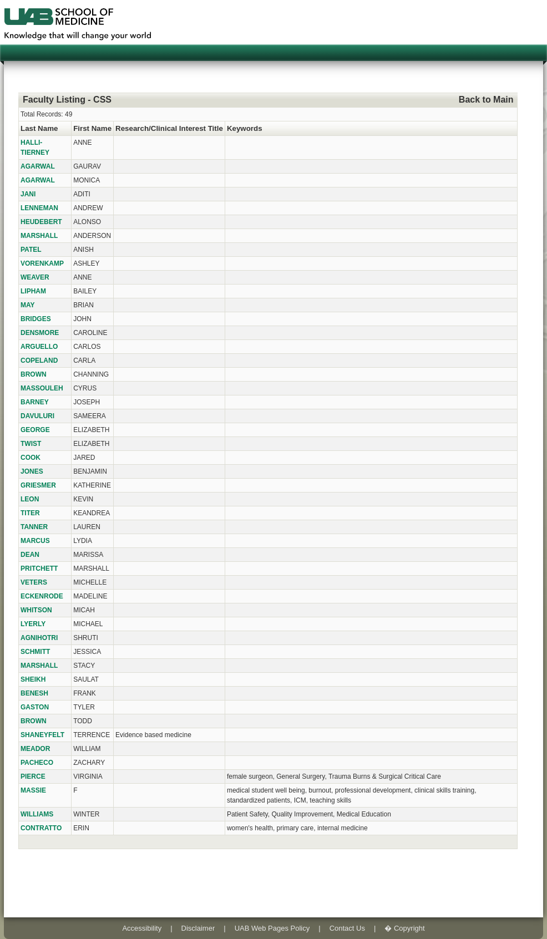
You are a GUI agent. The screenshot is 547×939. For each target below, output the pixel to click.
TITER (30, 513)
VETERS (34, 582)
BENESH (34, 693)
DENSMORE (40, 333)
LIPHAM (33, 291)
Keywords (244, 128)
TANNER (34, 527)
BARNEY (35, 402)
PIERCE (33, 776)
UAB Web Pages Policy (272, 928)
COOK (30, 457)
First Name (92, 128)
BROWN (34, 374)
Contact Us (347, 928)
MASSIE (33, 790)
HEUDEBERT (41, 222)
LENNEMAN (39, 208)
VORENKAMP (42, 263)
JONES (32, 471)
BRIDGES (36, 319)
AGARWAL (38, 166)
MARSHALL (39, 236)
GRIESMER (38, 485)
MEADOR (35, 749)
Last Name (39, 128)
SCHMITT (35, 652)
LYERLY (33, 624)
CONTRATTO (41, 828)
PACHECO (37, 763)
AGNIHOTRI (39, 638)
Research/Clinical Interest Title (169, 128)
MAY (28, 305)
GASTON (35, 707)
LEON (30, 499)
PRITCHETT (39, 568)
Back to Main (486, 99)
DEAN (30, 555)
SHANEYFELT (42, 735)
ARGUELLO (39, 347)
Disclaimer (198, 928)
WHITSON (36, 610)
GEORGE (35, 430)
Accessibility (141, 928)
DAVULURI (37, 416)
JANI (28, 194)
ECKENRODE (42, 596)
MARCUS (35, 541)
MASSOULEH (42, 388)
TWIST (31, 444)
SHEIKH (33, 679)
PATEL (31, 249)
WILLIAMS (37, 814)
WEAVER (35, 277)
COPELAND (39, 360)
